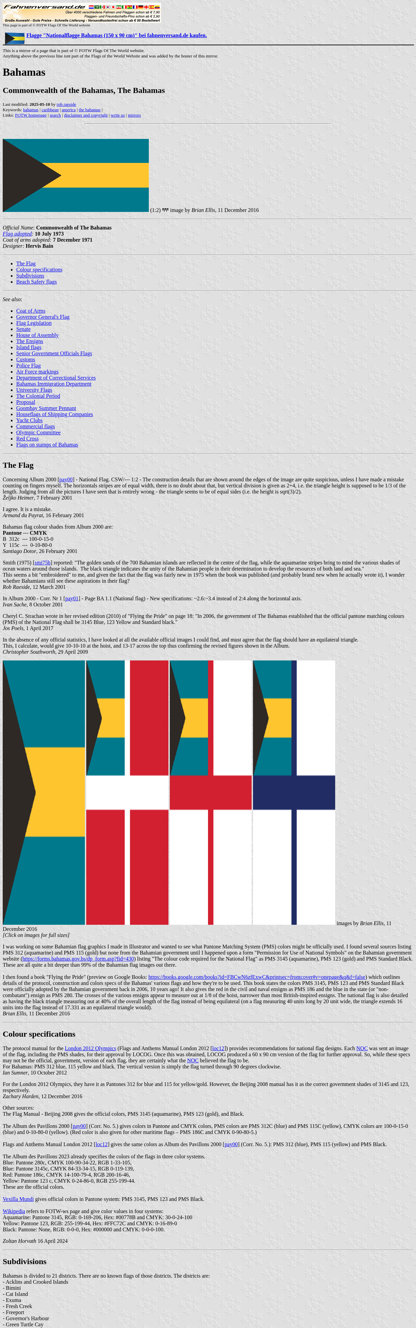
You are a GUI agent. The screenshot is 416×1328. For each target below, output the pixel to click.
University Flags (34, 390)
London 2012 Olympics (90, 1048)
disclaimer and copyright (86, 115)
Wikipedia (14, 1211)
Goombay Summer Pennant (46, 408)
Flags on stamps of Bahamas (47, 445)
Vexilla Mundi (18, 1199)
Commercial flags (35, 426)
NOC (362, 1048)
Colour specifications (39, 269)
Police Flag (28, 365)
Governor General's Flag (43, 317)
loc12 (218, 1048)
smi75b (42, 562)
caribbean (50, 109)
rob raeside (66, 104)
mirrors (134, 115)
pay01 (71, 598)
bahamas (30, 109)
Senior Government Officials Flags (54, 353)
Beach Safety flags (36, 282)
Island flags (28, 347)
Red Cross (27, 438)
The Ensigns (29, 341)
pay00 (66, 479)
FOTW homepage (30, 115)
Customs (25, 359)
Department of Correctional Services (56, 378)
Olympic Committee (38, 432)
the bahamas (90, 109)
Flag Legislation (33, 323)
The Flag (26, 263)
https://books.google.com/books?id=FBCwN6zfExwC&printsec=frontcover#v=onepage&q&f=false (256, 977)
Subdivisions (30, 276)
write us (118, 115)
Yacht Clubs (29, 420)
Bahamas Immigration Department (53, 384)
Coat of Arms (30, 311)
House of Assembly (37, 335)
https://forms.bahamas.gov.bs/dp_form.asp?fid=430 (78, 959)
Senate (23, 329)
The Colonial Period (38, 396)
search (55, 115)
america (69, 109)
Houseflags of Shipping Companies (54, 414)
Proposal (25, 402)
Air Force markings (37, 372)
